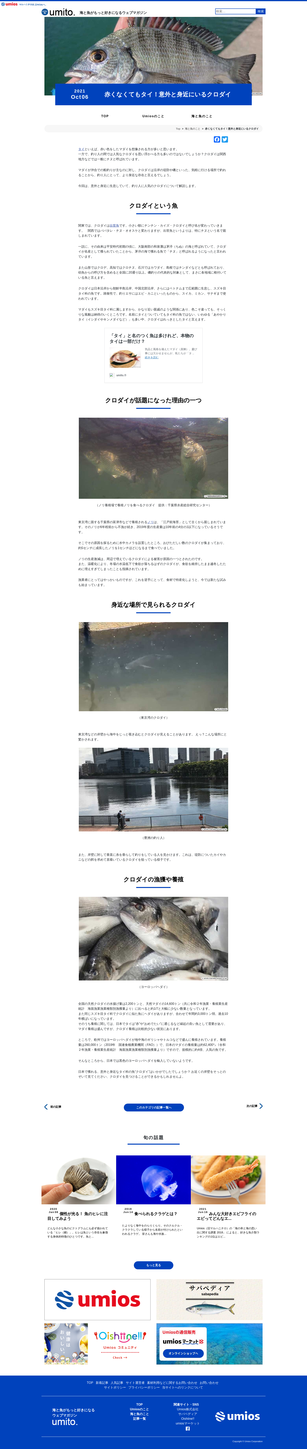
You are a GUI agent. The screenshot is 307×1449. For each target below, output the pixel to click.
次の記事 (254, 1105)
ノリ (150, 522)
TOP (105, 116)
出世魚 (114, 225)
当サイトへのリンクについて (182, 1387)
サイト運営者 (135, 1382)
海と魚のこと (202, 116)
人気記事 (117, 1382)
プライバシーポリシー (144, 1387)
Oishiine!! (187, 1418)
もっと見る (153, 1265)
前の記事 (52, 1106)
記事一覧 (139, 1418)
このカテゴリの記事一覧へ (154, 1107)
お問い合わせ (209, 1382)
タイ (81, 149)
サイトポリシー (115, 1387)
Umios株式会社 (188, 1409)
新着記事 (102, 1382)
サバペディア (187, 1414)
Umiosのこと (153, 116)
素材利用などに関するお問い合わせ (172, 1382)
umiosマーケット (188, 1423)
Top (178, 128)
